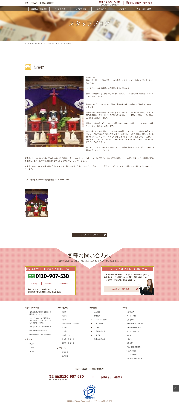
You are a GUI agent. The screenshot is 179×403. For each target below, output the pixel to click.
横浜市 (31, 344)
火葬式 (64, 316)
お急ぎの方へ (131, 320)
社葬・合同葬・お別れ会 (70, 323)
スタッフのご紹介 (100, 320)
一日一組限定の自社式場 (38, 330)
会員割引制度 (81, 9)
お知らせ (34, 43)
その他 (31, 351)
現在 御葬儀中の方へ (134, 327)
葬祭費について (67, 335)
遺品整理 (65, 356)
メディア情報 (99, 323)
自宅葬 (64, 327)
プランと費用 (60, 9)
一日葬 (64, 331)
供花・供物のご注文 (134, 347)
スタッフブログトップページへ (89, 235)
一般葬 (64, 320)
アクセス (122, 9)
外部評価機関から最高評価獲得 (40, 334)
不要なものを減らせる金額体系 (40, 327)
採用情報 (97, 316)
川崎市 (31, 347)
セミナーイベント (133, 331)
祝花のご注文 (131, 351)
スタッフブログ (59, 43)
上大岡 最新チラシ (69, 339)
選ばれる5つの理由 (39, 9)
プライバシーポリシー (134, 358)
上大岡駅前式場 (99, 331)
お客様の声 (101, 9)
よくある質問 (131, 316)
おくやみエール (132, 355)
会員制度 (130, 343)
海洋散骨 (65, 352)
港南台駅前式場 (99, 339)
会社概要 (97, 312)
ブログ (129, 335)
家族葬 (64, 312)
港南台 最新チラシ (69, 343)
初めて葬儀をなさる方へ (135, 323)
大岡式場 (97, 335)
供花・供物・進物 (144, 9)
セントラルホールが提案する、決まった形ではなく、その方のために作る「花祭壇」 (40, 320)
